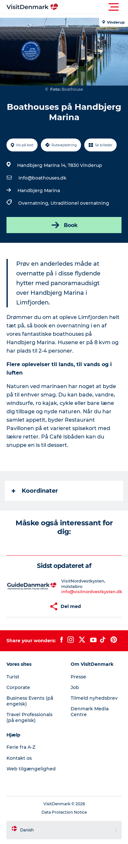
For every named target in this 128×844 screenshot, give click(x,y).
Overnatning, (34, 203)
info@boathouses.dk (42, 178)
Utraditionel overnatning (80, 203)
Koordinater (35, 490)
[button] (93, 7)
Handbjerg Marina (38, 190)
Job (75, 687)
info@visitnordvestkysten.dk (91, 591)
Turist (12, 677)
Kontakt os (19, 758)
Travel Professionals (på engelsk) (29, 717)
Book (64, 225)
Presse (78, 677)
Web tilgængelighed (31, 769)
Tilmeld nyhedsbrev (94, 698)
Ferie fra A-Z (20, 747)
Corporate (18, 687)
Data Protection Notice (64, 812)
